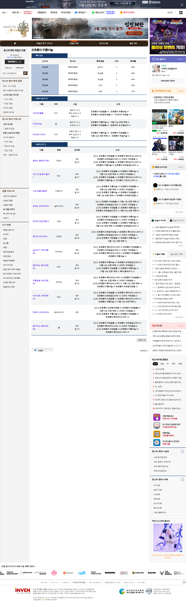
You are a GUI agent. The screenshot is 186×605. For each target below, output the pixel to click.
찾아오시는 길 (129, 582)
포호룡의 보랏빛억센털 (126, 195)
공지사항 (141, 582)
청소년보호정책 (95, 582)
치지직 (6, 234)
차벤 (5, 239)
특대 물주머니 (126, 271)
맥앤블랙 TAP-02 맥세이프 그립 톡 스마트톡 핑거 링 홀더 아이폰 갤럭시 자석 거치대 (168, 341)
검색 (25, 73)
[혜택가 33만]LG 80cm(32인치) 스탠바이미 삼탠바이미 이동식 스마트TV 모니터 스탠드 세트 (168, 350)
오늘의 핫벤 (8, 200)
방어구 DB (158, 490)
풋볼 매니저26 (9, 287)
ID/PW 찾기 (20, 68)
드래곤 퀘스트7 (9, 282)
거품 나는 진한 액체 (107, 174)
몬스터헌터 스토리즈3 (12, 274)
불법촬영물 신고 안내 (112, 582)
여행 (5, 247)
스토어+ (181, 91)
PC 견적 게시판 (9, 214)
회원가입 (8, 68)
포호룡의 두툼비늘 (104, 165)
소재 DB (157, 494)
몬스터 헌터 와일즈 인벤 (15, 50)
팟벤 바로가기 (8, 230)
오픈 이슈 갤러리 (10, 196)
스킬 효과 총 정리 (160, 457)
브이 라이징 (8, 265)
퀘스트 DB (158, 508)
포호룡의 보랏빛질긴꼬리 (107, 159)
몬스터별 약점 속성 (161, 466)
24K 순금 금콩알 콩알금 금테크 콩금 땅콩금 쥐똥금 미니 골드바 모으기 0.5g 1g (168, 336)
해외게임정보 (8, 252)
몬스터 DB (158, 503)
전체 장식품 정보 (160, 471)
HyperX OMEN (9, 260)
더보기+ (180, 59)
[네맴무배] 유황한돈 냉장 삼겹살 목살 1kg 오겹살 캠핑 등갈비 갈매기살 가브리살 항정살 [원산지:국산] (168, 331)
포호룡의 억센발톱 (107, 156)
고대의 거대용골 (128, 159)
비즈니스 (54, 582)
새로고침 (178, 212)
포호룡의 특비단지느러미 (128, 156)
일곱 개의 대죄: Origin (11, 269)
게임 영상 (7, 256)
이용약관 (65, 582)
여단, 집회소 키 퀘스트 (162, 462)
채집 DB (157, 499)
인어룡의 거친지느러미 (125, 180)
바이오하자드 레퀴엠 (11, 278)
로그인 (169, 12)
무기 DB (157, 485)
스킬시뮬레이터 (160, 512)
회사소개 (44, 582)
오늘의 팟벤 (8, 205)
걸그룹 (6, 243)
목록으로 (142, 340)
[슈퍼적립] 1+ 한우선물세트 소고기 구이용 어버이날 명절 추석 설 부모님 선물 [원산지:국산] (168, 346)
